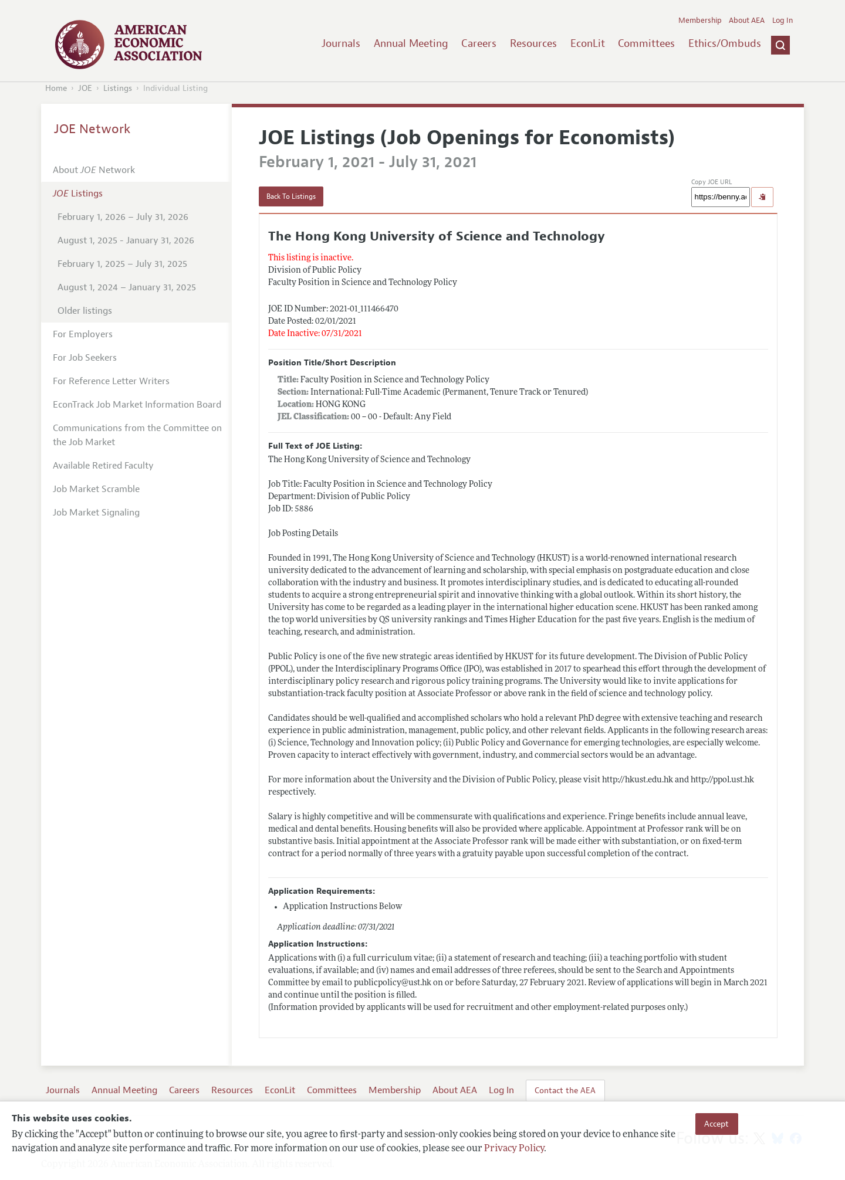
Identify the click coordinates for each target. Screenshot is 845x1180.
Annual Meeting (411, 43)
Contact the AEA (565, 1090)
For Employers (83, 334)
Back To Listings (291, 196)
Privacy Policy (514, 1149)
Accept (716, 1123)
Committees (646, 43)
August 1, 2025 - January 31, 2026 (126, 240)
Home (56, 88)
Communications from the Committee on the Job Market (137, 435)
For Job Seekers (85, 358)
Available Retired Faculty (103, 466)
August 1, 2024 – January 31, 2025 (127, 287)
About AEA (747, 20)
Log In (782, 20)
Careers (478, 43)
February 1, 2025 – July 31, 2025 (122, 264)
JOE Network (92, 129)
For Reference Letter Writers (111, 381)
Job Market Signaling (96, 512)
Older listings (85, 311)
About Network (94, 170)
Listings (117, 88)
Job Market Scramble (96, 489)
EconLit (587, 43)
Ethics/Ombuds (724, 43)
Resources (533, 43)
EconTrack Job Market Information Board (137, 405)
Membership (700, 20)
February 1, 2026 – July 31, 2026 (123, 217)
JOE (85, 88)
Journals (341, 43)
